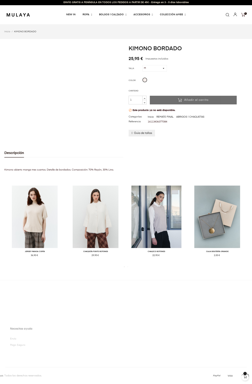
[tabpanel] (34, 225)
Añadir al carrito (193, 100)
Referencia (135, 121)
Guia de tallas (143, 133)
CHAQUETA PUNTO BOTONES (95, 251)
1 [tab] (124, 266)
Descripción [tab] (14, 153)
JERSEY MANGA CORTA (35, 251)
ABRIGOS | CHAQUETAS (190, 117)
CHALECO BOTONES (156, 251)
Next (250, 225)
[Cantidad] (136, 100)
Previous (1, 225)
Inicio (151, 117)
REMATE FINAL (165, 117)
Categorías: (135, 117)
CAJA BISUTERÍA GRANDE (217, 251)
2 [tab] (127, 266)
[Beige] (145, 80)
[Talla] (155, 68)
